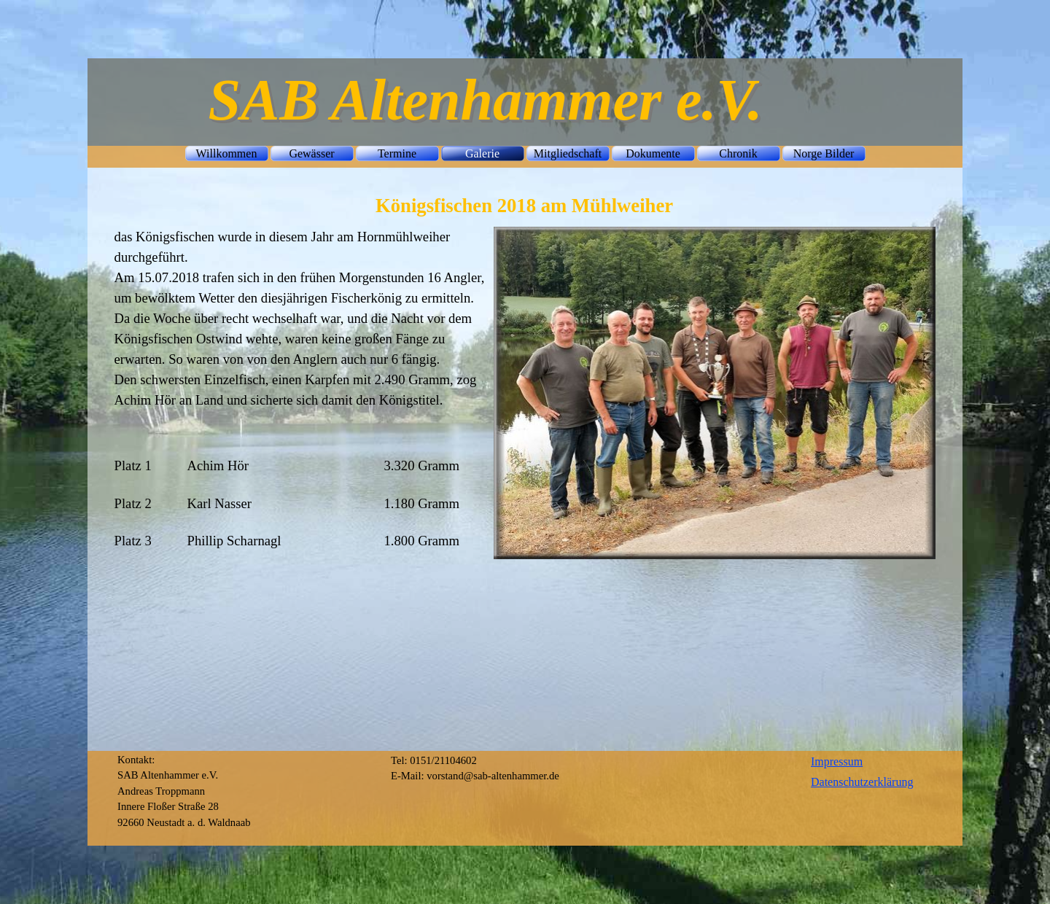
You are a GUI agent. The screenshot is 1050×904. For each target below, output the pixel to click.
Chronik (738, 153)
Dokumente (653, 153)
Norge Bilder (824, 153)
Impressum (837, 761)
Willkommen (226, 153)
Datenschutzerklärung (862, 782)
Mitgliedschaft (568, 153)
